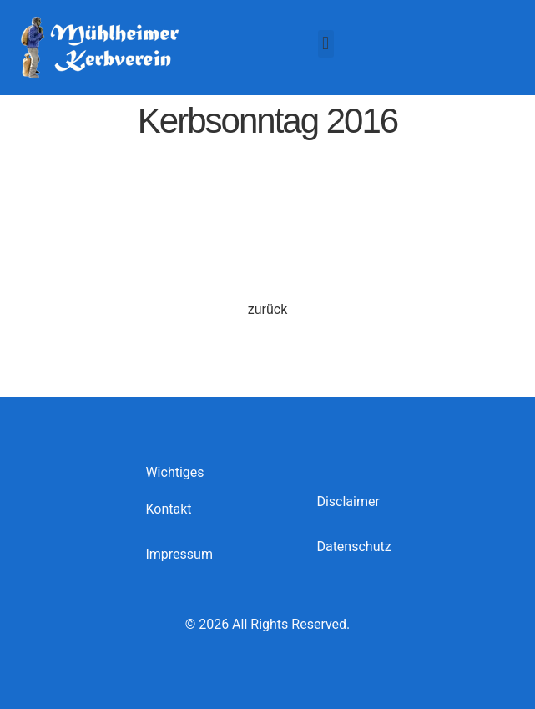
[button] (326, 44)
